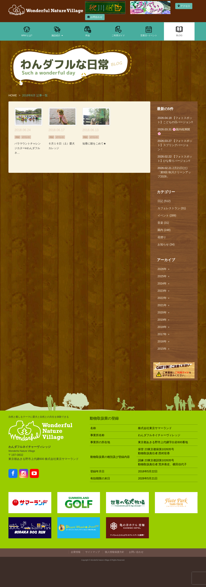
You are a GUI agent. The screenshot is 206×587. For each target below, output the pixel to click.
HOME (12, 95)
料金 (88, 31)
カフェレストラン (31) (172, 208)
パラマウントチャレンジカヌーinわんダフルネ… (27, 148)
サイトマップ (92, 552)
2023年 (164, 290)
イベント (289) (167, 215)
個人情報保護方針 (114, 552)
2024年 (164, 283)
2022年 (164, 298)
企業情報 (75, 552)
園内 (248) (164, 230)
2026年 (164, 269)
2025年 (164, 276)
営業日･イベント (148, 31)
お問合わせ (94, 17)
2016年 (164, 341)
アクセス (183, 6)
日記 (17, 137)
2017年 (164, 334)
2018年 (164, 327)
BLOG (179, 31)
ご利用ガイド (118, 31)
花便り (162, 237)
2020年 (164, 312)
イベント (26, 137)
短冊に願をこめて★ (94, 143)
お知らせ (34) (166, 244)
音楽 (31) (163, 222)
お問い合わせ (136, 552)
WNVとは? (26, 31)
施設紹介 (57, 31)
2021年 (164, 305)
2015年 (164, 348)
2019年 (164, 319)
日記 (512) (164, 201)
